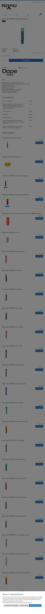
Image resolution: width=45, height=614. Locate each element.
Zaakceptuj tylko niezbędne (11, 605)
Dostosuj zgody (24, 605)
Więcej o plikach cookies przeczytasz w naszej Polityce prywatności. (17, 602)
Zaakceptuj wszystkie (35, 605)
